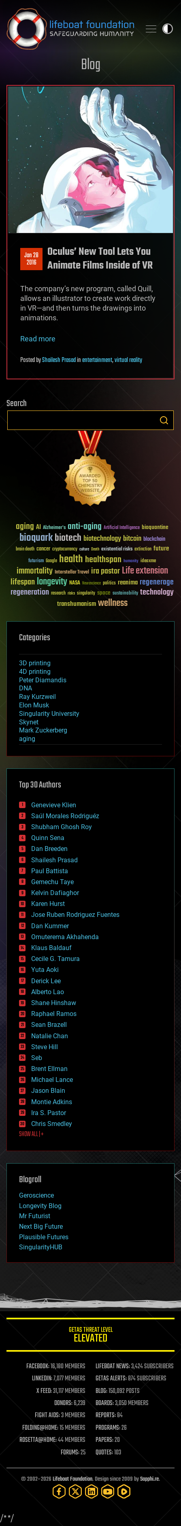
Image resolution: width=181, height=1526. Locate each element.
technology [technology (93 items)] (157, 592)
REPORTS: (106, 1415)
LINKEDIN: (42, 1379)
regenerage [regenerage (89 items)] (157, 582)
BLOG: (101, 1391)
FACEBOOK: (37, 1366)
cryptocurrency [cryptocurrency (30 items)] (64, 549)
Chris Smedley (51, 1124)
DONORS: (63, 1403)
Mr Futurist (34, 1216)
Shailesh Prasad (59, 360)
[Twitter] (75, 1491)
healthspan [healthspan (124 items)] (103, 560)
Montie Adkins (51, 1102)
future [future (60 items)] (161, 548)
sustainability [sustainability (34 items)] (125, 594)
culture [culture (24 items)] (84, 549)
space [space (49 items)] (104, 592)
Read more (37, 338)
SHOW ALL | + (31, 1134)
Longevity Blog (40, 1206)
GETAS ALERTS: (111, 1379)
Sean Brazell (49, 1025)
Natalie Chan (49, 1036)
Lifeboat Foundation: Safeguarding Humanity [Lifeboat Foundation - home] (70, 28)
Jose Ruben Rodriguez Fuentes (75, 915)
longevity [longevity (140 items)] (52, 582)
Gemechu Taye (52, 882)
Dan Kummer (50, 926)
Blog (90, 65)
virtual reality (128, 360)
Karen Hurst (48, 904)
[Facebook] (59, 1491)
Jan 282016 (31, 259)
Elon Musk (34, 705)
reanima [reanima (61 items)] (128, 582)
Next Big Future (41, 1226)
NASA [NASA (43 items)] (74, 583)
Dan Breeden (49, 849)
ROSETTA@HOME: (38, 1440)
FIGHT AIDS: (47, 1415)
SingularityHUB (40, 1247)
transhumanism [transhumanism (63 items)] (76, 604)
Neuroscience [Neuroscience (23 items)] (91, 584)
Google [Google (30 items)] (51, 561)
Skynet (28, 722)
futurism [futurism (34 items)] (36, 561)
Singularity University (49, 713)
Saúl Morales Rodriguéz (65, 816)
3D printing (35, 663)
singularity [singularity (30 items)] (86, 593)
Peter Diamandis (42, 680)
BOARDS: (105, 1403)
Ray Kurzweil (37, 697)
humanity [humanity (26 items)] (131, 561)
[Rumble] (123, 1491)
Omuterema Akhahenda (65, 937)
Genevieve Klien (53, 805)
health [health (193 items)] (71, 559)
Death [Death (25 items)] (95, 549)
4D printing (35, 671)
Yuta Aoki (45, 970)
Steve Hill (44, 1047)
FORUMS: (70, 1453)
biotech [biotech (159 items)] (68, 538)
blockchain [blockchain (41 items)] (154, 539)
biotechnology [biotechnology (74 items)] (102, 539)
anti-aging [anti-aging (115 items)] (85, 527)
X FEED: (44, 1391)
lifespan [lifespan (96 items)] (23, 582)
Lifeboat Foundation (72, 1479)
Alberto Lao (47, 992)
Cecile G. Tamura (55, 959)
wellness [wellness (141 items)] (113, 603)
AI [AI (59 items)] (38, 527)
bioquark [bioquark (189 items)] (36, 538)
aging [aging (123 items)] (25, 527)
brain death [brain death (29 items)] (25, 549)
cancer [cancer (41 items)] (43, 549)
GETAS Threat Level (90, 1336)
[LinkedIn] (91, 1491)
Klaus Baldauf (51, 948)
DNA (25, 688)
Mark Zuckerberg (43, 730)
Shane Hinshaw (53, 1003)
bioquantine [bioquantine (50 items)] (155, 527)
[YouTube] (107, 1491)
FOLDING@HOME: (40, 1428)
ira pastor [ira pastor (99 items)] (105, 571)
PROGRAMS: (108, 1428)
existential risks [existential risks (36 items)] (116, 549)
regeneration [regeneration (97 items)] (30, 592)
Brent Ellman (49, 1069)
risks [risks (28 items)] (71, 593)
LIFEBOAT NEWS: (113, 1366)
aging (27, 739)
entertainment (97, 360)
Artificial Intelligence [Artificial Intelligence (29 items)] (122, 528)
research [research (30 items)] (58, 593)
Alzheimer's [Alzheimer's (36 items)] (54, 528)
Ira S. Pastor (48, 1113)
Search (164, 420)
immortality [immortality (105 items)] (35, 571)
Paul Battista (49, 871)
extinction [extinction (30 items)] (142, 549)
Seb (36, 1058)
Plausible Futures (43, 1237)
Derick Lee (46, 981)
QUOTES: (104, 1453)
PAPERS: (104, 1440)
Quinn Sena (47, 838)
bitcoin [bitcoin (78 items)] (132, 539)
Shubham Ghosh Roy (61, 827)
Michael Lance (52, 1080)
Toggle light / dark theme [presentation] (167, 28)
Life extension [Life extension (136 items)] (145, 571)
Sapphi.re (149, 1479)
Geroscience (36, 1195)
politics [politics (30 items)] (109, 583)
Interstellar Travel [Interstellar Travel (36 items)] (72, 572)
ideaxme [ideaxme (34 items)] (148, 561)
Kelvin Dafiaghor (55, 893)
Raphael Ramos (54, 1014)
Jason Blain (48, 1090)
